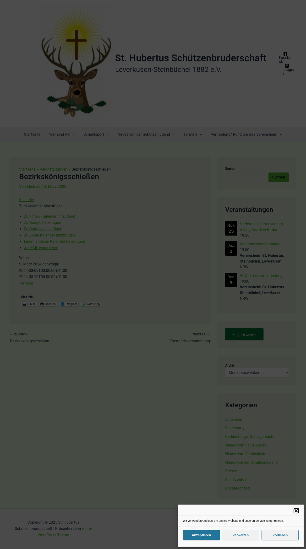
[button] (296, 510)
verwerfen (241, 535)
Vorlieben (280, 535)
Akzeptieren (201, 535)
